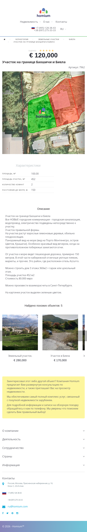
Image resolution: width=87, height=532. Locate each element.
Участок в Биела (60, 355)
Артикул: (74, 67)
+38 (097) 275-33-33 (45, 30)
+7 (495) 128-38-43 (45, 27)
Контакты (61, 21)
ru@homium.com (18, 506)
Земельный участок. (20, 355)
